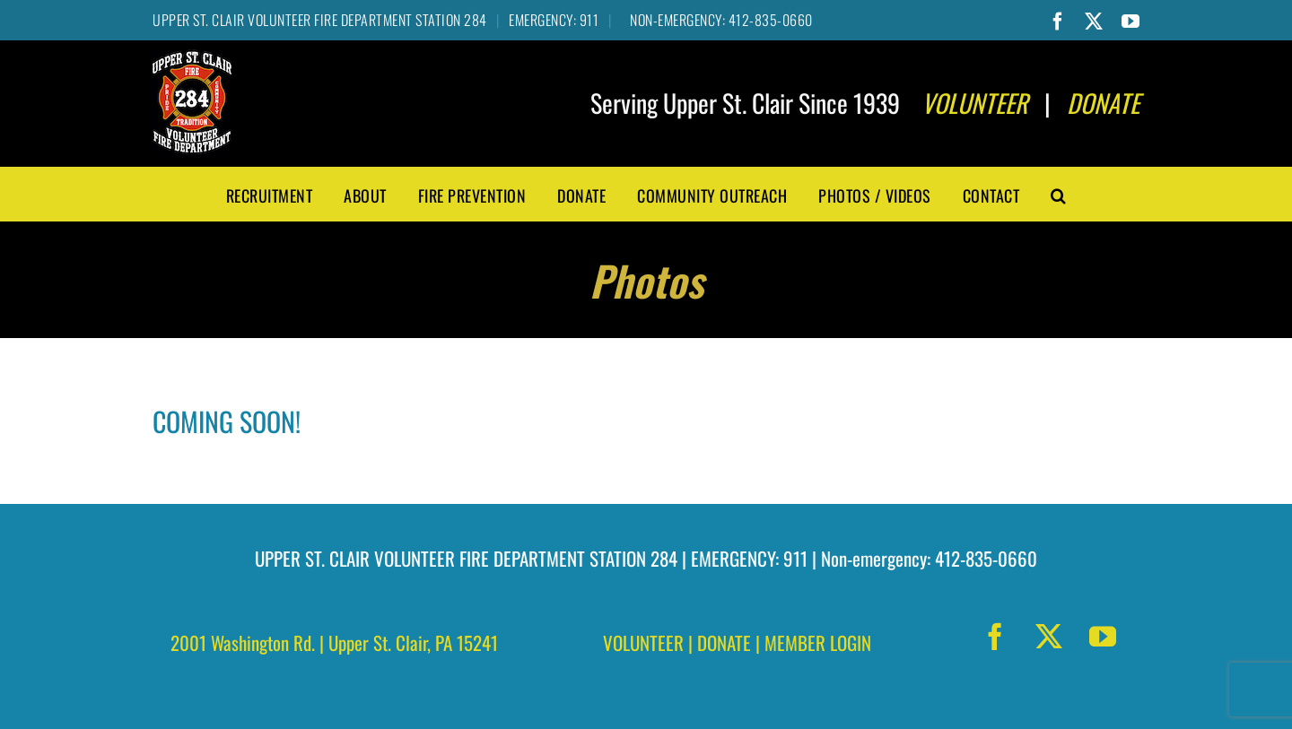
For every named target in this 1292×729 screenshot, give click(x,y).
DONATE (724, 642)
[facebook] (995, 636)
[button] (1059, 194)
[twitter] (1048, 636)
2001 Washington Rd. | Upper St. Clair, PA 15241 (334, 642)
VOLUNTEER (643, 642)
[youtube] (1102, 636)
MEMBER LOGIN (817, 642)
